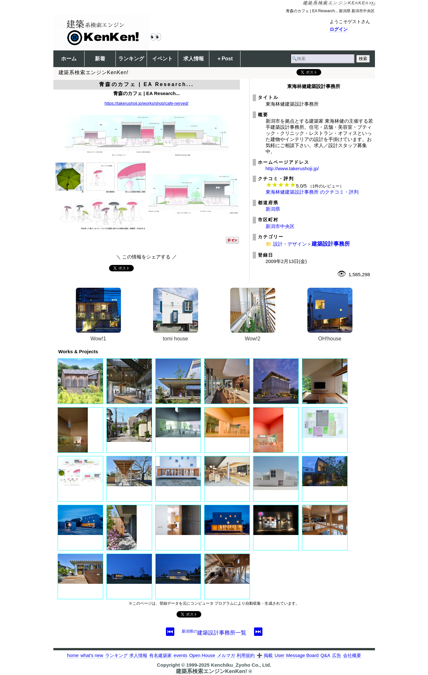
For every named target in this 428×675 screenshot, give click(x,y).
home (72, 655)
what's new (91, 655)
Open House (202, 655)
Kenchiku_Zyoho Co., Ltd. (241, 665)
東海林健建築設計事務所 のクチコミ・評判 (312, 192)
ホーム (69, 58)
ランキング (131, 58)
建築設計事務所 (331, 244)
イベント (162, 58)
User (279, 655)
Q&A (325, 655)
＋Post (224, 58)
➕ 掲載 (265, 655)
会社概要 (352, 655)
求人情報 (193, 58)
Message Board (302, 655)
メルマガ (226, 655)
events (180, 655)
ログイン (339, 29)
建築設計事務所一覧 (214, 633)
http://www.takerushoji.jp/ (292, 168)
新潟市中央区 (280, 226)
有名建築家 (160, 655)
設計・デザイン (290, 244)
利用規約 (246, 655)
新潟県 (273, 209)
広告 (336, 655)
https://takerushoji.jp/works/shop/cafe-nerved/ (146, 103)
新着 (100, 58)
